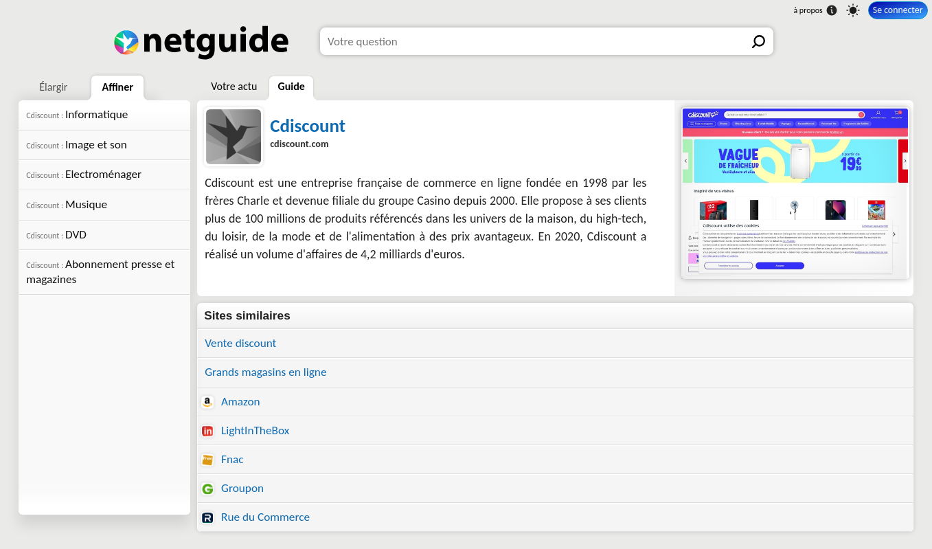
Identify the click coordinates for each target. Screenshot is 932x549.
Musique (66, 204)
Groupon (232, 488)
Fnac (222, 459)
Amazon (230, 401)
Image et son (76, 144)
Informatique (77, 114)
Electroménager (83, 174)
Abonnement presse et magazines (100, 272)
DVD (56, 234)
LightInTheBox (245, 430)
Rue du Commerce (255, 517)
